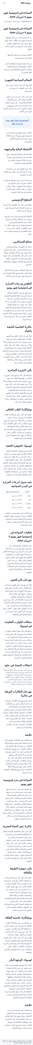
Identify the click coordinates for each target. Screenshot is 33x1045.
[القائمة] (3, 3)
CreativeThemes (18, 1043)
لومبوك (21, 965)
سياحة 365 (25, 3)
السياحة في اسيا (7, 21)
